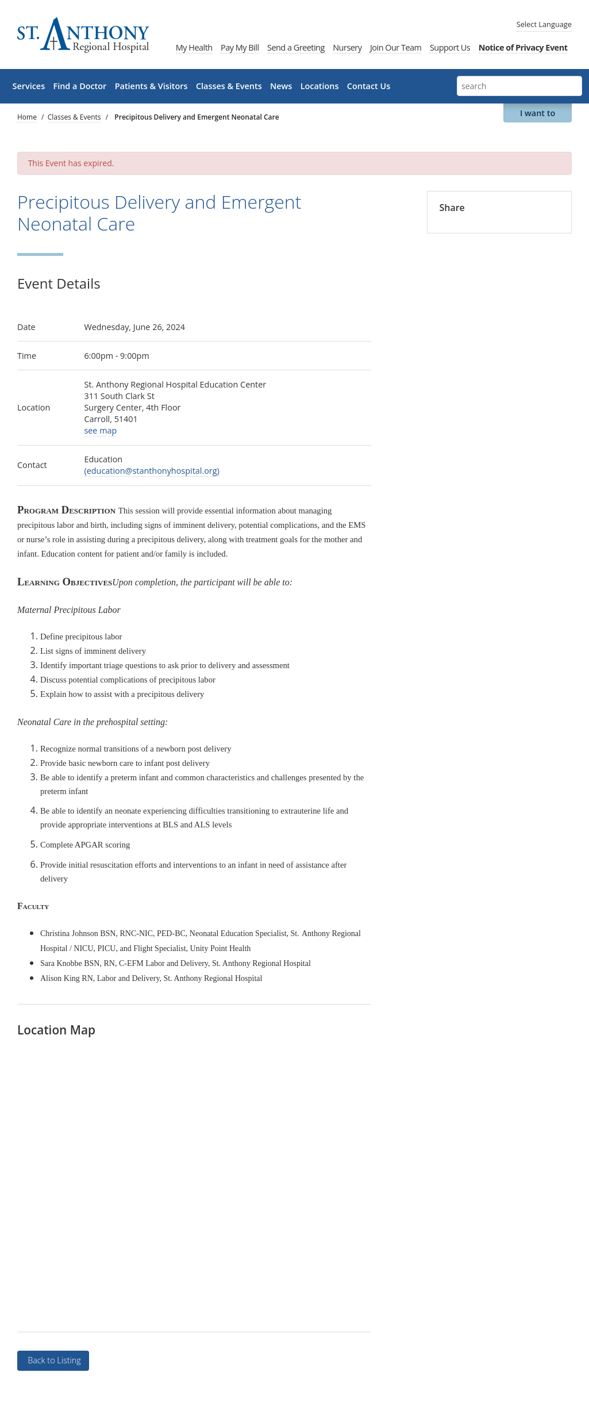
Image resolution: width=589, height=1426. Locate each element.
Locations (320, 85)
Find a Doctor (80, 85)
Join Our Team (396, 47)
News (281, 85)
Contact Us (368, 85)
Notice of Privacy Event (523, 47)
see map (100, 430)
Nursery (347, 47)
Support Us (450, 47)
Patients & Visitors (151, 85)
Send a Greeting (296, 47)
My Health (194, 47)
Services (29, 85)
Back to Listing (52, 1360)
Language (544, 24)
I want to (537, 113)
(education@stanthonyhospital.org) (151, 470)
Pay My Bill (240, 47)
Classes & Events (229, 85)
